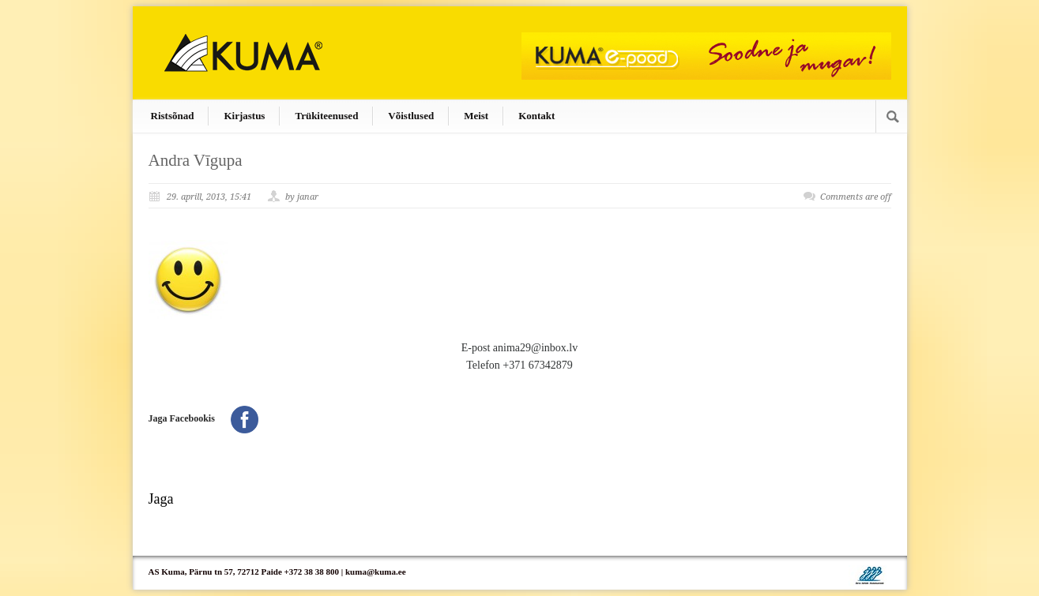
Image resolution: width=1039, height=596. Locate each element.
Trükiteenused (326, 116)
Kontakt (536, 116)
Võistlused (411, 116)
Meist (476, 116)
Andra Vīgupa (196, 160)
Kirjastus (244, 116)
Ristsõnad (172, 116)
